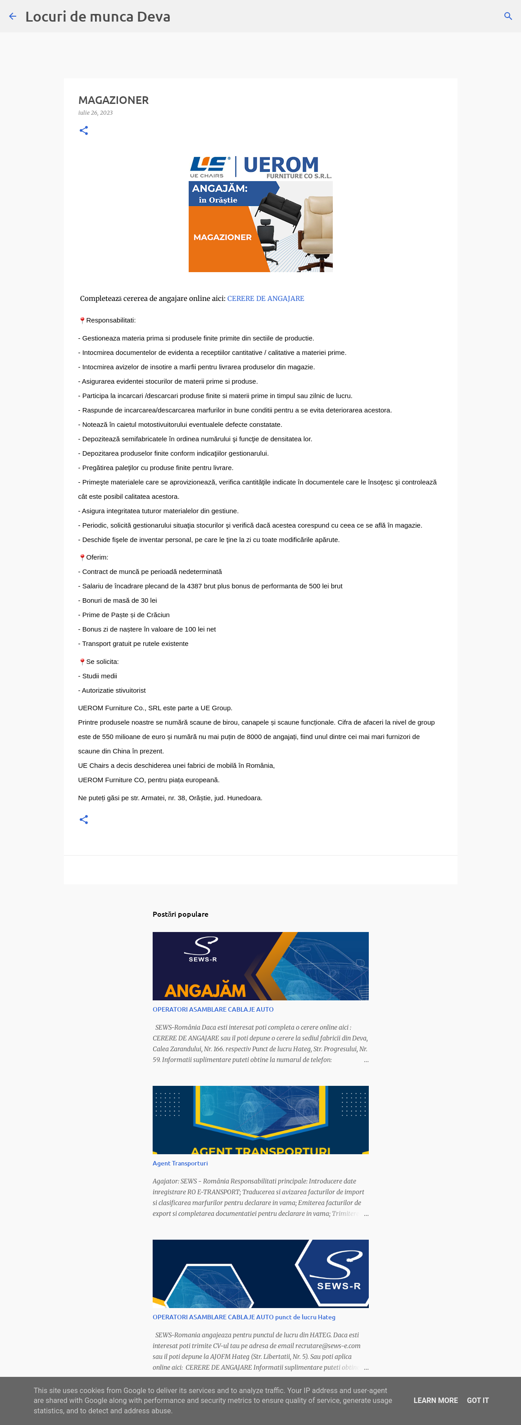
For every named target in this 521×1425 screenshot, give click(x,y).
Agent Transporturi (180, 1163)
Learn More (436, 1400)
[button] (83, 131)
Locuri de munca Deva (98, 16)
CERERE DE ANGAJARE (266, 298)
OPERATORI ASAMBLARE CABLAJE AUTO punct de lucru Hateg (244, 1317)
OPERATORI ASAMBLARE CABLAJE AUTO (213, 1009)
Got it (478, 1400)
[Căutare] (508, 16)
